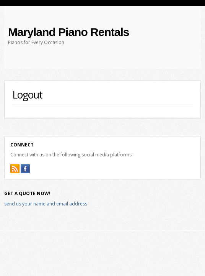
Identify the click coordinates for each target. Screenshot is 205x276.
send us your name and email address (45, 203)
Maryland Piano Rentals (68, 32)
